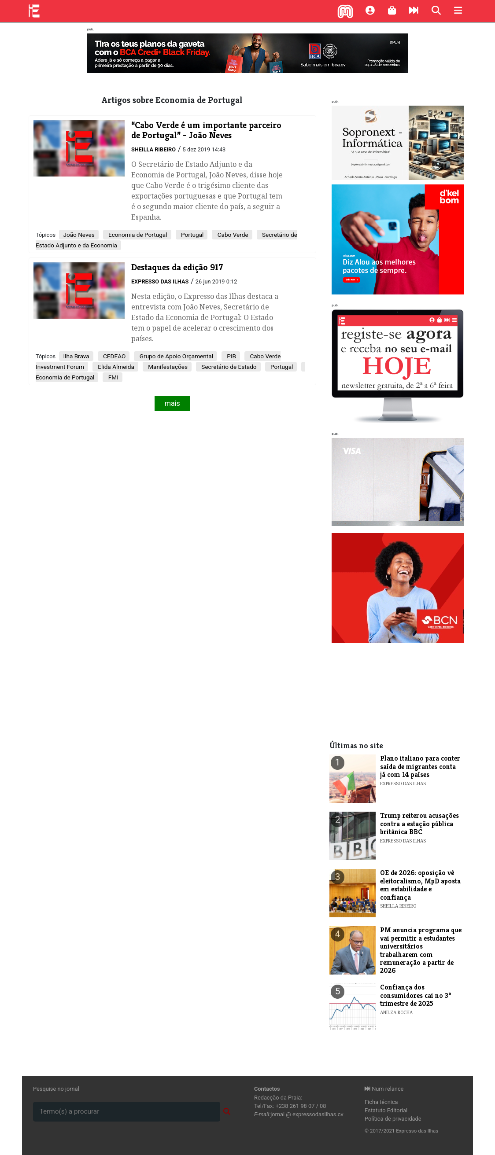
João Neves (78, 234)
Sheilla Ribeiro (153, 149)
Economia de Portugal (137, 234)
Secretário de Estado (228, 366)
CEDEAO (114, 356)
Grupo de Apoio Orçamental (175, 356)
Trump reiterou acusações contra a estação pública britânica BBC (419, 823)
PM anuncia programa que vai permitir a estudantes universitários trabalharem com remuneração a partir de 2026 (421, 950)
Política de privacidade (393, 1118)
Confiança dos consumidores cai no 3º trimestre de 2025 (415, 995)
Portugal (192, 234)
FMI (112, 377)
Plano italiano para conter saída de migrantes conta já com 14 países (420, 766)
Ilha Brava (76, 356)
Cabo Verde (232, 234)
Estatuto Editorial (386, 1110)
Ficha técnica (381, 1102)
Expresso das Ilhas (159, 281)
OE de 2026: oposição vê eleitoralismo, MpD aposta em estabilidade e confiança (420, 884)
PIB (230, 356)
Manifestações (167, 366)
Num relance (384, 1088)
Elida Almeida (115, 366)
